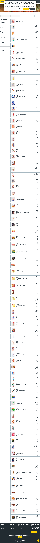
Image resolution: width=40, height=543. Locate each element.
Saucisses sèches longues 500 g (20, 390)
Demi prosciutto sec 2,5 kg (20, 174)
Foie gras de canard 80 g (19, 271)
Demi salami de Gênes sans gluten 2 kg (21, 378)
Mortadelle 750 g (18, 132)
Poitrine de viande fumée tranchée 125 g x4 (22, 212)
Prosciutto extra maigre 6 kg (20, 102)
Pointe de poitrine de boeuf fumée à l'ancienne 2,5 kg (23, 472)
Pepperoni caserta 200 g (19, 342)
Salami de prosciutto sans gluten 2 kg (21, 27)
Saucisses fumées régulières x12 (20, 205)
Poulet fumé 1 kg (18, 32)
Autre (1, 21)
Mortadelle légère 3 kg (19, 84)
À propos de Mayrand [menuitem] (12, 525)
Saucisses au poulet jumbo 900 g (21, 46)
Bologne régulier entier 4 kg (20, 52)
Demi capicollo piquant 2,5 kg (20, 180)
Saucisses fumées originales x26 (21, 244)
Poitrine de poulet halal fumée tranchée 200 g (22, 440)
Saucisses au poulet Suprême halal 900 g (22, 396)
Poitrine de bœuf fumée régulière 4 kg (21, 498)
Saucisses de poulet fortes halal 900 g (21, 251)
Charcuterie (7, 12)
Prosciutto (1, 36)
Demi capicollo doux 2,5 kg (20, 224)
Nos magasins (2, 524)
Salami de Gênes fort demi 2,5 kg (21, 114)
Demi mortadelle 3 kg (19, 311)
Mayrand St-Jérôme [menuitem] (3, 529)
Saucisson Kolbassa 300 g (20, 492)
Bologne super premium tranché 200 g (21, 230)
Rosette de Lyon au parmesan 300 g (21, 78)
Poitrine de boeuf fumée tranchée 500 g (22, 193)
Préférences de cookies (20, 541)
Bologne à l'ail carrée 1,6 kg (20, 90)
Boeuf (1, 23)
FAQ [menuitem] (18, 525)
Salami (1, 38)
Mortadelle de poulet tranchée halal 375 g (22, 409)
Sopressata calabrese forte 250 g (21, 138)
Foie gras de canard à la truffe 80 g (21, 298)
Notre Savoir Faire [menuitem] (12, 528)
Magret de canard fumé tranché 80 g (21, 291)
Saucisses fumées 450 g (19, 64)
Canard (1, 26)
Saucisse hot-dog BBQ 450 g (20, 264)
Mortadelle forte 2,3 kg (19, 434)
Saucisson (1, 41)
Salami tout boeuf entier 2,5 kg (20, 58)
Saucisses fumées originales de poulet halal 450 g (23, 465)
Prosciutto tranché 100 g (19, 453)
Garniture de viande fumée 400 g (21, 258)
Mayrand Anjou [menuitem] (2, 525)
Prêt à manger (3, 37)
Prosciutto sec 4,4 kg (19, 186)
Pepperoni (1, 33)
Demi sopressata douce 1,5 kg (20, 459)
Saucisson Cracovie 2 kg (19, 421)
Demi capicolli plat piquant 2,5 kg (21, 150)
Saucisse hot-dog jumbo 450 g (20, 329)
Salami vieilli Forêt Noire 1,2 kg (20, 446)
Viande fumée (2, 42)
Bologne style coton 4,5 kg (20, 199)
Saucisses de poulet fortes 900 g (21, 237)
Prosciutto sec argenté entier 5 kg (21, 169)
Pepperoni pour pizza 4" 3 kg (20, 403)
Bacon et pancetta (2, 22)
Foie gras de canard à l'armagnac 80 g (21, 278)
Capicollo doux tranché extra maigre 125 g (22, 427)
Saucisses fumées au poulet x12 (20, 96)
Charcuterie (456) (3, 19)
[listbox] (5, 16)
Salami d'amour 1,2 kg (19, 317)
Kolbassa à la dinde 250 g (20, 485)
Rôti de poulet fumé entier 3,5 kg (21, 144)
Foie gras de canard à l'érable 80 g (21, 305)
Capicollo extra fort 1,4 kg (20, 360)
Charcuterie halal (2, 28)
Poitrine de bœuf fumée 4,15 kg (20, 348)
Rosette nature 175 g (19, 373)
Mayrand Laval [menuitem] (2, 528)
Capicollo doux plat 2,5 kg (20, 108)
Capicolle (1, 27)
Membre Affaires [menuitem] (12, 529)
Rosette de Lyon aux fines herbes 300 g (22, 39)
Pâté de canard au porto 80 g (20, 285)
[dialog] (20, 6)
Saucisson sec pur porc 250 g (20, 336)
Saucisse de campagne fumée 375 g (21, 517)
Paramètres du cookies (20, 9)
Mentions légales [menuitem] (20, 528)
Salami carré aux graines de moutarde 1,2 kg (22, 415)
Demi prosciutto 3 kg (19, 504)
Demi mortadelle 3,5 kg (19, 21)
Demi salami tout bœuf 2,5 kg (20, 323)
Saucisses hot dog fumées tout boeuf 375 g (22, 366)
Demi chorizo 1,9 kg (19, 120)
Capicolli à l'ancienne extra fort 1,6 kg (21, 384)
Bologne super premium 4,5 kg (20, 218)
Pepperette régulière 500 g (20, 478)
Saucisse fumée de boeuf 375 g (20, 71)
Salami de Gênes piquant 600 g (20, 510)
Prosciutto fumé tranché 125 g (20, 162)
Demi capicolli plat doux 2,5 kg (20, 156)
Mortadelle (1, 32)
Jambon (1, 31)
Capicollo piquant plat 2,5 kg (20, 126)
